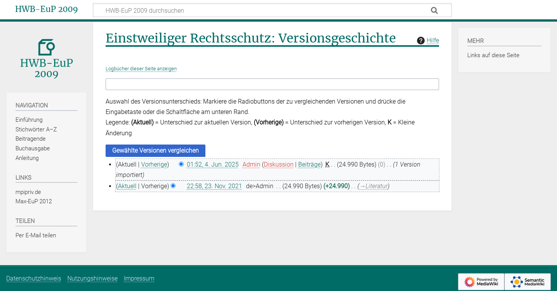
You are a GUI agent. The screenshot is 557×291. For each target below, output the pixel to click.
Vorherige (154, 164)
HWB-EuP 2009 (46, 9)
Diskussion (279, 164)
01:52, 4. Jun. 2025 (213, 164)
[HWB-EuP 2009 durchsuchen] (272, 10)
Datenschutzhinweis (33, 278)
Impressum (139, 278)
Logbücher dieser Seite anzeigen (141, 68)
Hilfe (427, 40)
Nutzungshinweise (92, 278)
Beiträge (309, 164)
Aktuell (127, 186)
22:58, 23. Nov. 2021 (214, 186)
